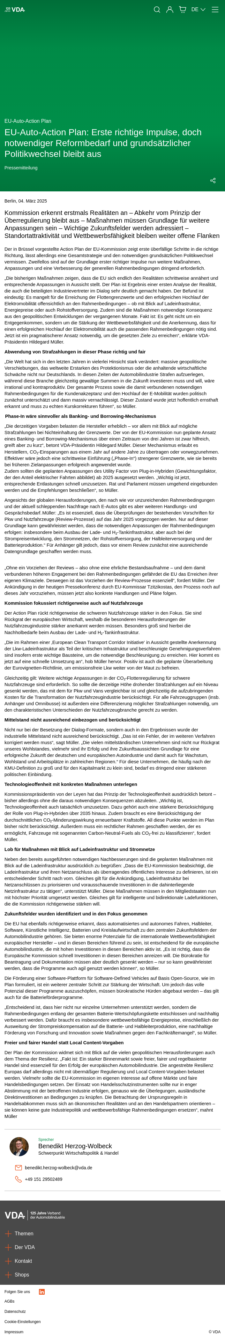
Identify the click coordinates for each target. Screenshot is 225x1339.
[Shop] (182, 9)
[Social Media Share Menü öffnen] (213, 180)
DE (198, 9)
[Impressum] (80, 1332)
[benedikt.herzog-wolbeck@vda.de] (118, 1168)
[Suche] (157, 9)
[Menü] (215, 9)
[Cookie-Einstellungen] (80, 1321)
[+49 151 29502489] (118, 1179)
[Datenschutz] (80, 1311)
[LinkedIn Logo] (42, 1292)
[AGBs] (80, 1301)
